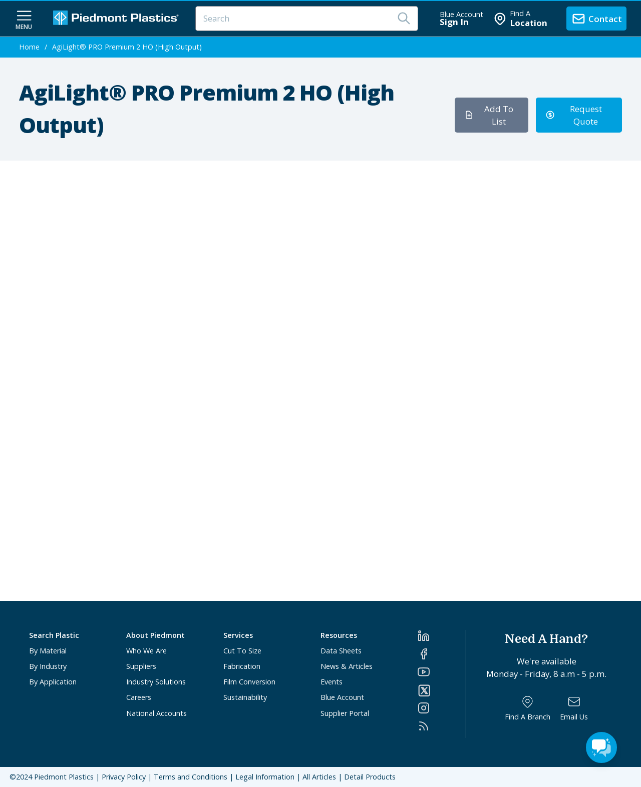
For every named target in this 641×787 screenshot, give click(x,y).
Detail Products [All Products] (370, 776)
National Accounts (156, 713)
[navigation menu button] (24, 19)
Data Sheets (341, 650)
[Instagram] (442, 708)
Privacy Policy (124, 776)
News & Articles (346, 666)
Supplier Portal (344, 713)
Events (331, 681)
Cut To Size (242, 650)
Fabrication (241, 666)
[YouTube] (442, 672)
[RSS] (442, 726)
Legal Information (264, 776)
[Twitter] (442, 690)
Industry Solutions (156, 681)
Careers (138, 697)
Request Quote (573, 115)
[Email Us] (574, 708)
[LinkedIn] (442, 636)
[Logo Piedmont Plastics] (117, 19)
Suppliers (141, 666)
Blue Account (342, 697)
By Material (48, 650)
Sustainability (245, 697)
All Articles (319, 776)
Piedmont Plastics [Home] (64, 776)
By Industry (48, 666)
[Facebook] (442, 654)
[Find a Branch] (527, 708)
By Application (53, 681)
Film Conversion (249, 681)
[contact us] (596, 19)
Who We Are (146, 650)
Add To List (488, 115)
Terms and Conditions (190, 776)
